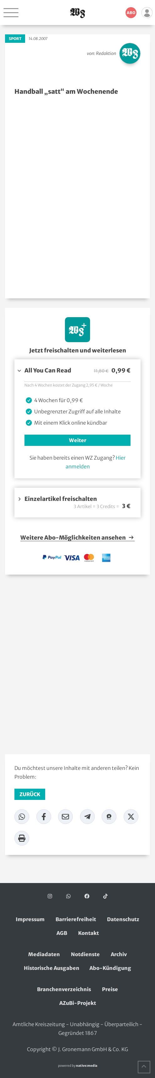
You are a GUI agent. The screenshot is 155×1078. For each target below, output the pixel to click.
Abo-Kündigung (110, 968)
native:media (86, 1066)
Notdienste (85, 954)
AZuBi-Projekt (77, 1003)
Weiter (77, 440)
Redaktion (106, 53)
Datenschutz (123, 919)
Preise (110, 989)
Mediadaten (44, 954)
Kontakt (88, 933)
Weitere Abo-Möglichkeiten (77, 537)
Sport (15, 38)
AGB (61, 933)
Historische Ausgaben (51, 968)
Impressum (30, 919)
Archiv (119, 954)
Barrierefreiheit (76, 919)
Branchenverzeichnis (64, 989)
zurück (29, 794)
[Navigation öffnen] (11, 12)
